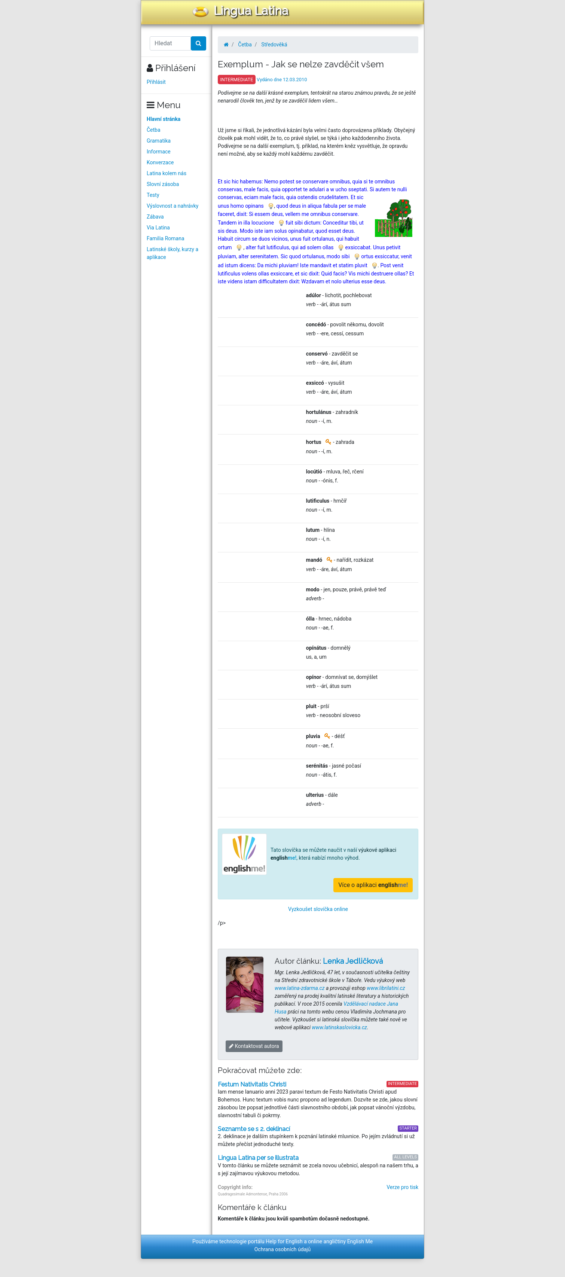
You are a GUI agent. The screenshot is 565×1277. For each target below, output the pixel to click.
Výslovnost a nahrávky (172, 206)
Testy (153, 195)
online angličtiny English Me (340, 1241)
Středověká (274, 45)
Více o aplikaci (373, 885)
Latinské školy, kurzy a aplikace (172, 253)
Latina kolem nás (166, 173)
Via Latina (158, 228)
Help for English (284, 1241)
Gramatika (159, 141)
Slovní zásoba (163, 184)
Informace (159, 152)
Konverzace (160, 162)
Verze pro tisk (402, 1187)
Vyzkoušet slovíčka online (318, 909)
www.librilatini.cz (386, 988)
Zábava (155, 217)
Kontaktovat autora (254, 1046)
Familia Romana (165, 238)
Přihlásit (156, 82)
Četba (154, 130)
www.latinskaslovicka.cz (339, 1027)
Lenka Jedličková (353, 961)
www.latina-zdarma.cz (299, 988)
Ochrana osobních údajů (282, 1249)
